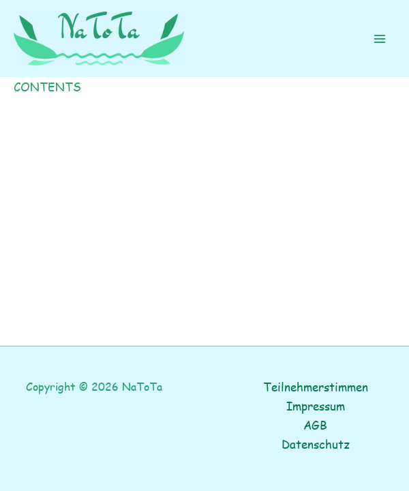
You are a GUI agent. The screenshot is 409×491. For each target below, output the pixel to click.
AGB (315, 425)
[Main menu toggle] (380, 39)
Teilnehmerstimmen (315, 386)
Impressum (315, 406)
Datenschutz (316, 444)
